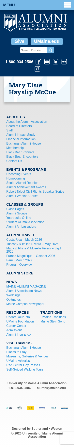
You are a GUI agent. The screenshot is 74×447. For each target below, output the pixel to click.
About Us (15, 117)
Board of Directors (19, 126)
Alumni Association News (24, 291)
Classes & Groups (24, 205)
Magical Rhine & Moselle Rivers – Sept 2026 (33, 250)
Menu (37, 5)
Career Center (16, 325)
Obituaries (13, 299)
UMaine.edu (46, 41)
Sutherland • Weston (47, 428)
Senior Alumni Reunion (22, 182)
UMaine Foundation (20, 321)
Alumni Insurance (18, 334)
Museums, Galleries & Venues (27, 356)
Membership (15, 148)
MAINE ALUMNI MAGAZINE (26, 286)
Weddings (13, 295)
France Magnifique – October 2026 (30, 256)
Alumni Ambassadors (21, 226)
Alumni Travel (20, 235)
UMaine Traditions (53, 317)
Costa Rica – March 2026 (24, 239)
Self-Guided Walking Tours (25, 369)
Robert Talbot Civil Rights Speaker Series (35, 191)
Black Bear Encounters (22, 156)
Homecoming (15, 178)
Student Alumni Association (25, 222)
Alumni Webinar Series (22, 196)
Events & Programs (26, 170)
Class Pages (15, 209)
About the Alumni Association (26, 121)
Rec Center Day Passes (23, 365)
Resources (17, 313)
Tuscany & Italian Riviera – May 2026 (32, 244)
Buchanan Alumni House (23, 143)
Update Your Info (18, 317)
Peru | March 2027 (19, 260)
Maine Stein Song (52, 321)
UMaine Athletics (18, 360)
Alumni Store (19, 273)
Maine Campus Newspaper (25, 304)
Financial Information (21, 139)
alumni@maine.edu (51, 388)
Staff (9, 130)
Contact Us (14, 161)
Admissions (14, 330)
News (11, 282)
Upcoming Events (18, 174)
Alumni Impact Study (20, 134)
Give (19, 41)
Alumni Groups (16, 213)
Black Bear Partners (20, 152)
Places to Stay (16, 352)
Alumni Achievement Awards (26, 187)
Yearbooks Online (18, 217)
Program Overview (19, 264)
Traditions (51, 313)
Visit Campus (19, 343)
